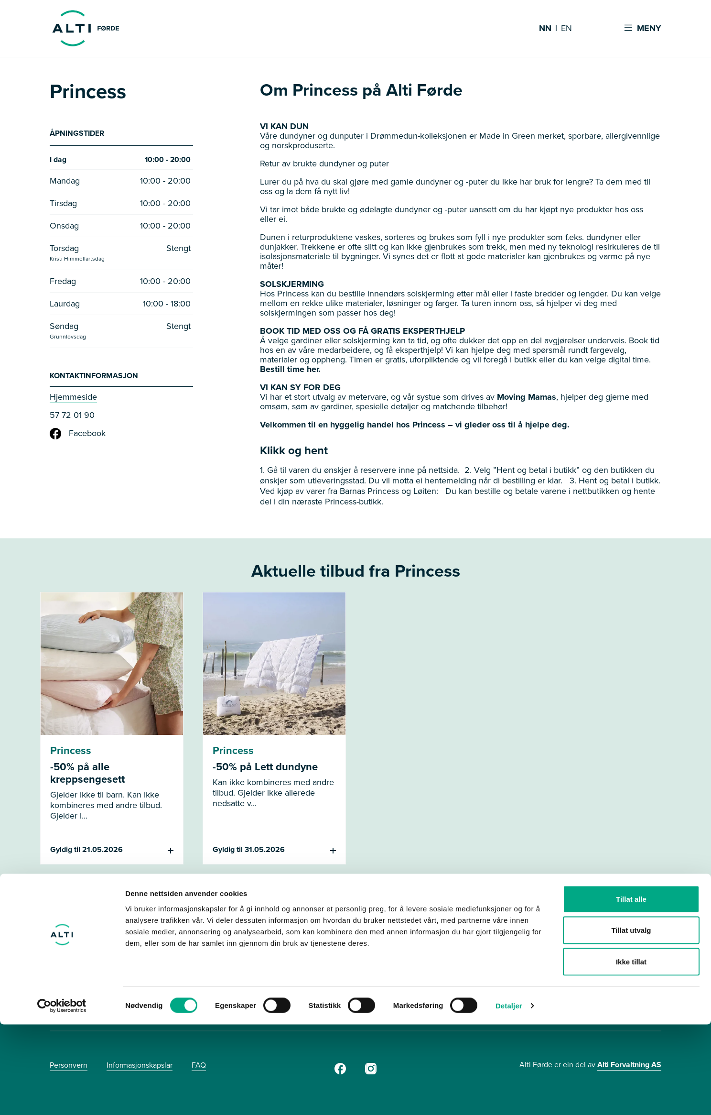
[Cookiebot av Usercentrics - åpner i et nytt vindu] (62, 1096)
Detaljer (509, 1096)
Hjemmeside (73, 399)
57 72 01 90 (72, 417)
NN (545, 28)
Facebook (78, 436)
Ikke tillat (631, 1052)
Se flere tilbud (355, 904)
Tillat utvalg (631, 1021)
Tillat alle (631, 989)
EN (566, 28)
